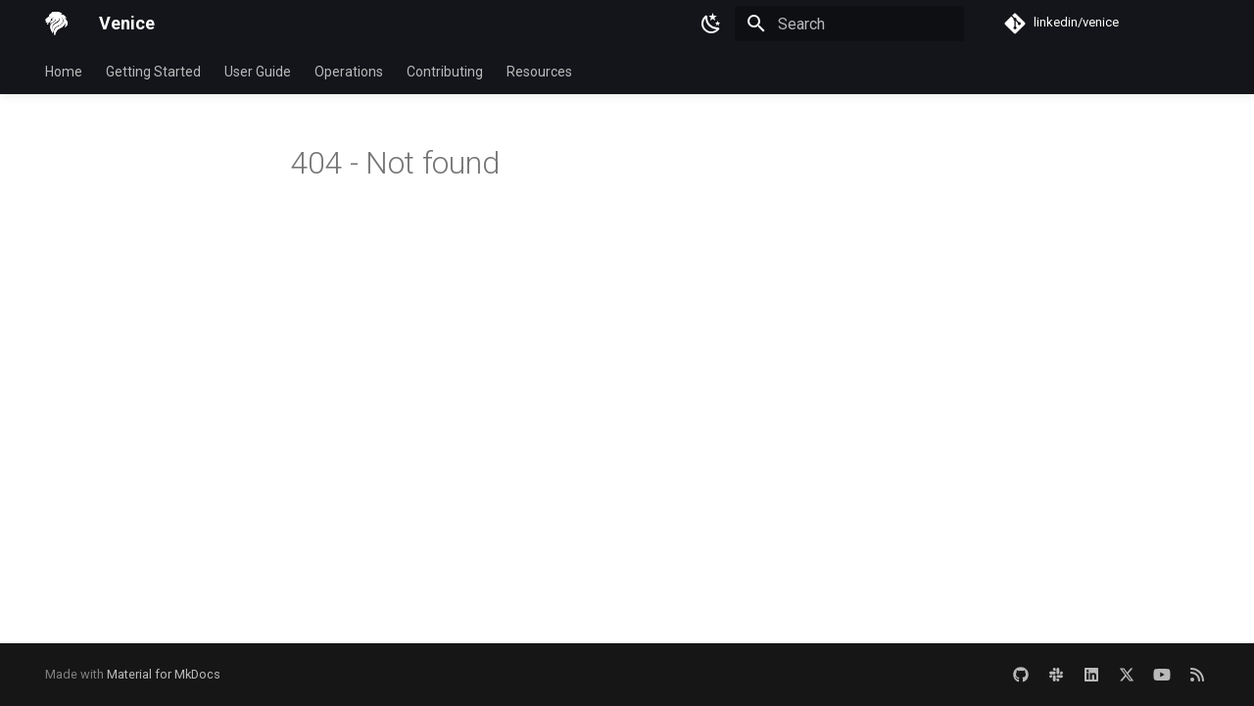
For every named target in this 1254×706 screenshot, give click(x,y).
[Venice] (56, 23)
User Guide (257, 71)
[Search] (849, 23)
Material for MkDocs (163, 674)
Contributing (445, 71)
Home (63, 71)
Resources (539, 71)
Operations (348, 71)
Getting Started (153, 71)
